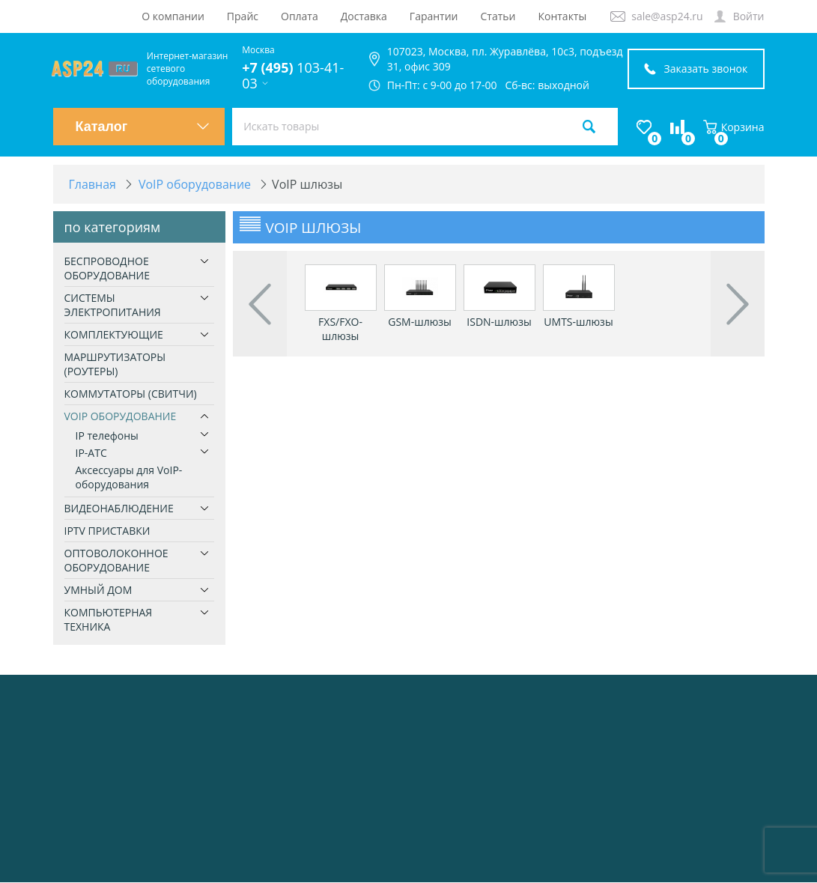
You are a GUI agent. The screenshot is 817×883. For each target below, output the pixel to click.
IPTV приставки (107, 531)
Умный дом (98, 590)
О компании (173, 16)
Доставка (364, 16)
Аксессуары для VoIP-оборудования (129, 477)
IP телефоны (107, 435)
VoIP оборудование (120, 416)
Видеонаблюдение (119, 508)
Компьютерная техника (108, 619)
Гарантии (434, 16)
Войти (749, 16)
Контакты (562, 16)
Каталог (143, 126)
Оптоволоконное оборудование (116, 560)
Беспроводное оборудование (107, 268)
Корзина (734, 127)
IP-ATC (91, 453)
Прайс (242, 16)
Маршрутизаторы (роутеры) (115, 364)
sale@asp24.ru (666, 16)
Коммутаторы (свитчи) (130, 393)
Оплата (299, 16)
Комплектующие (113, 334)
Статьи (498, 16)
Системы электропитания (112, 305)
